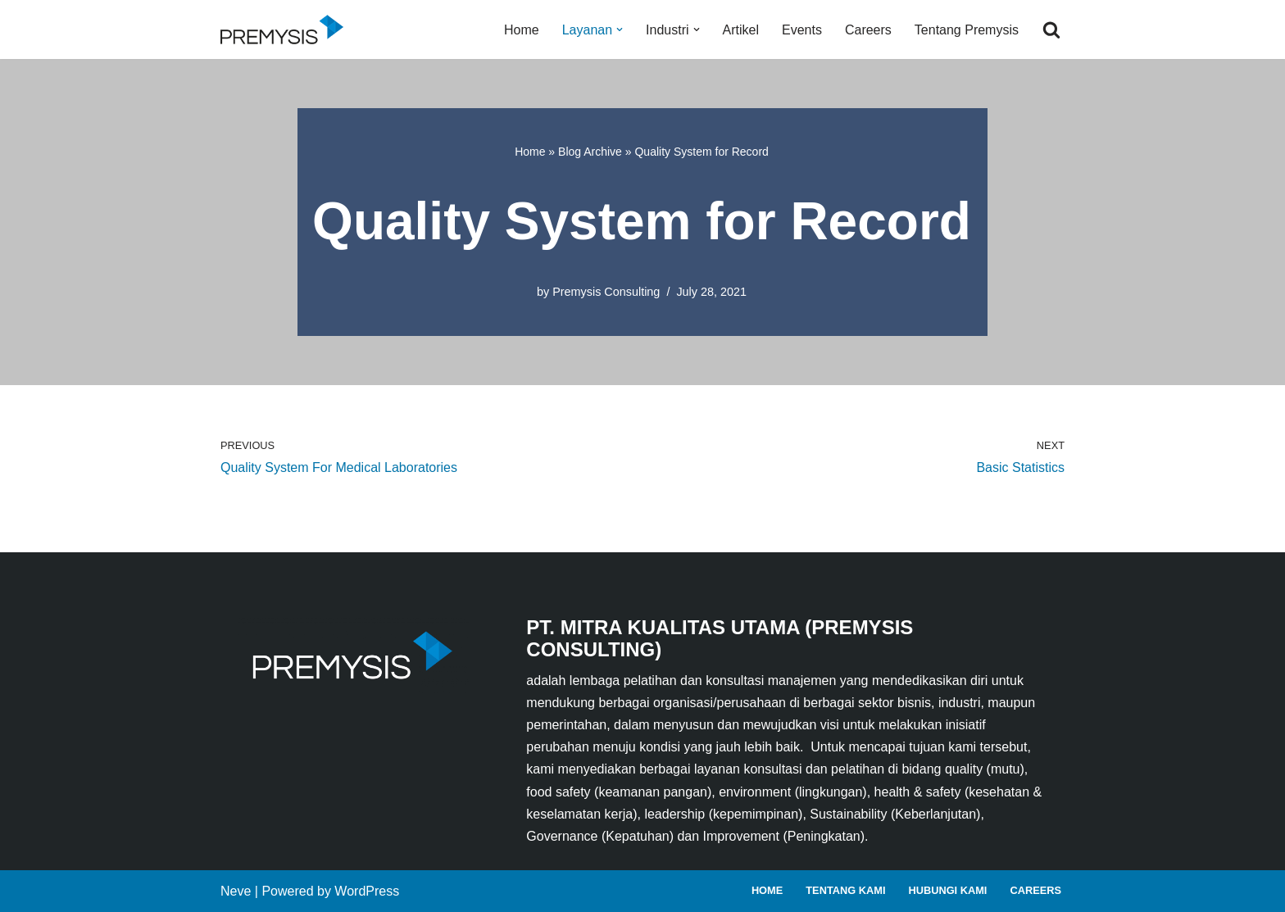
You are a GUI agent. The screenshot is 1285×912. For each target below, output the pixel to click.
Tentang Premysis (967, 30)
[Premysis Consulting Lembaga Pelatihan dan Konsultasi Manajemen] (286, 29)
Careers (868, 30)
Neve (235, 891)
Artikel (741, 30)
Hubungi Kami (947, 890)
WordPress (366, 891)
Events (802, 30)
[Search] (1051, 29)
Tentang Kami (845, 890)
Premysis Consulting (606, 291)
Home (521, 30)
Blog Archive (590, 151)
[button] (619, 29)
